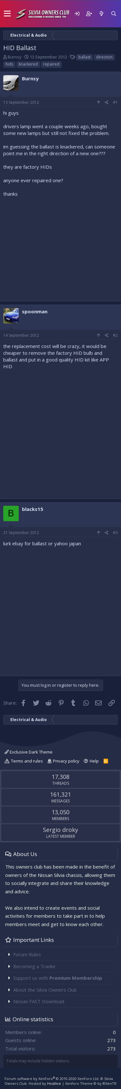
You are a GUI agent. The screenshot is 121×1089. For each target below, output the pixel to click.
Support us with (57, 978)
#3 (115, 532)
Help (94, 761)
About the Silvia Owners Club (45, 989)
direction (104, 57)
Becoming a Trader (34, 966)
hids (9, 64)
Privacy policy (66, 761)
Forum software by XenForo (52, 1078)
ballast (84, 57)
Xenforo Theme (90, 1083)
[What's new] (101, 13)
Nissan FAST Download (38, 1001)
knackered (28, 64)
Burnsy (15, 57)
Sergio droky (60, 830)
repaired (51, 64)
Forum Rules (27, 954)
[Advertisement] (60, 247)
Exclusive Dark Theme (29, 752)
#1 (115, 102)
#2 (115, 335)
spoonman (34, 311)
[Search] (113, 13)
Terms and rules (27, 761)
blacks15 (32, 509)
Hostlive (54, 1083)
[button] (7, 13)
